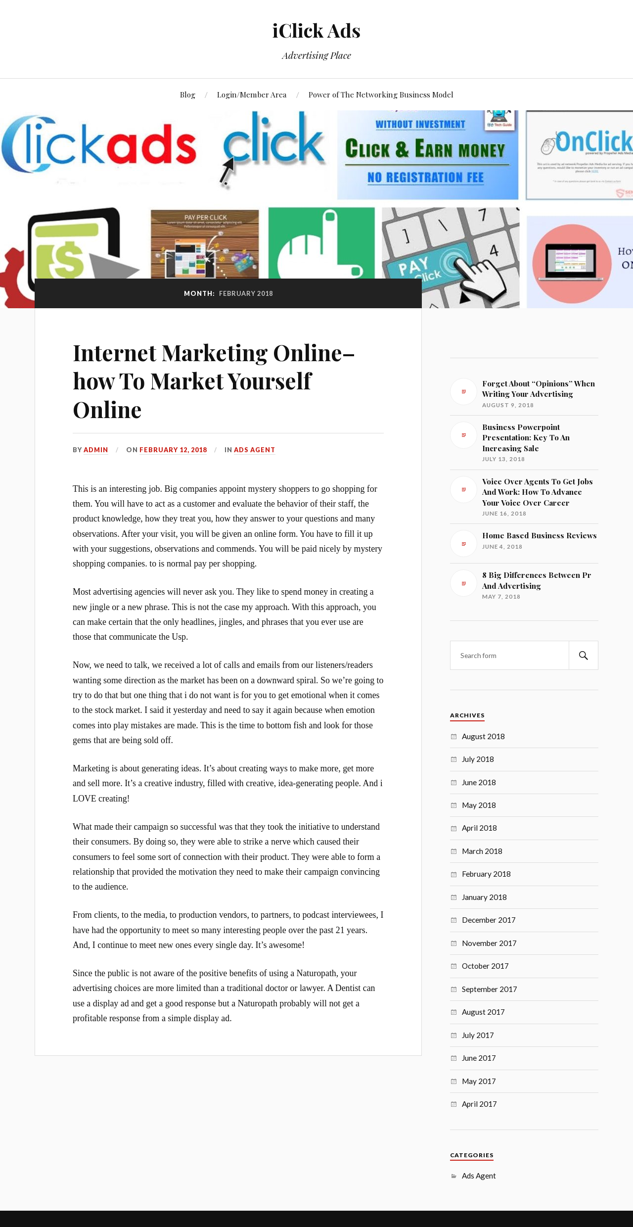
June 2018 (479, 782)
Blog (187, 94)
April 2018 (479, 827)
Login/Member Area (252, 94)
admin (96, 450)
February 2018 (486, 873)
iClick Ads (316, 30)
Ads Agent (254, 450)
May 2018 (479, 805)
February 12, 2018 (173, 450)
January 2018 (484, 897)
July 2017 (478, 1035)
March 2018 (482, 851)
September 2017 (489, 989)
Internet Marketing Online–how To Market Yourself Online (214, 380)
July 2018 (478, 759)
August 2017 (483, 1011)
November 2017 (489, 943)
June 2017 (479, 1057)
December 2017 (489, 919)
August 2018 (483, 736)
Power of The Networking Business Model (381, 94)
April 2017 (479, 1103)
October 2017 (485, 965)
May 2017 (479, 1081)
